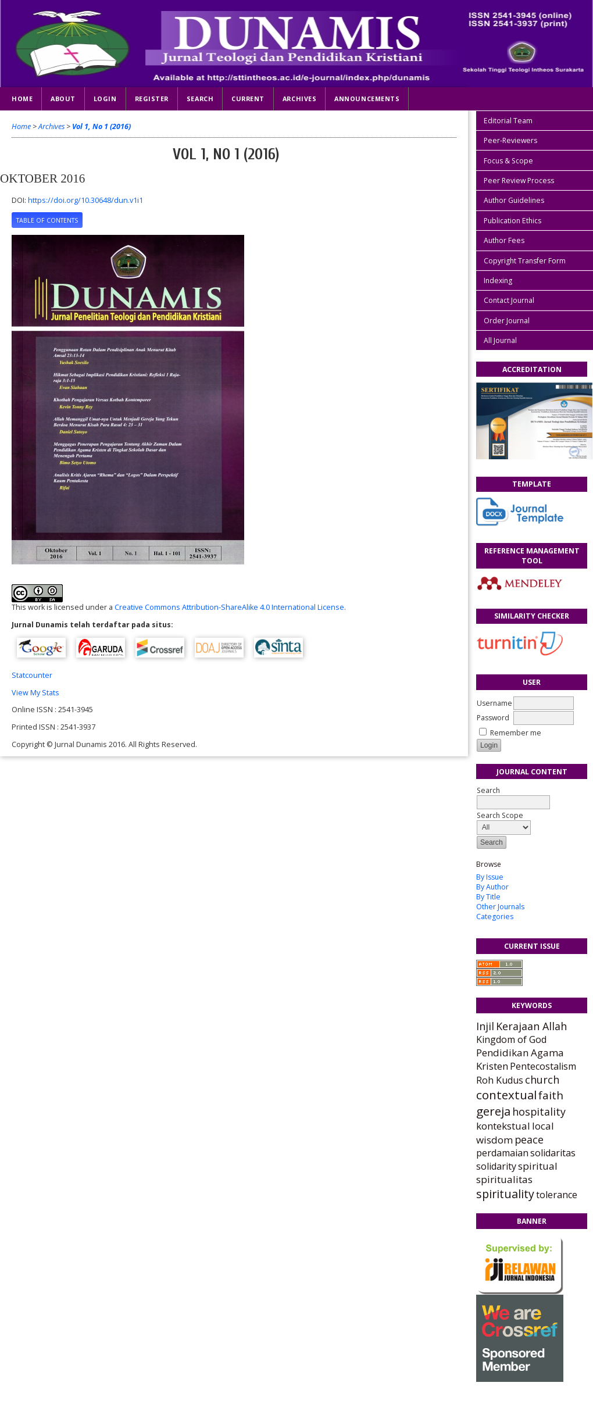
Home (22, 98)
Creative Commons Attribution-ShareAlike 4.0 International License (229, 607)
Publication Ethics (512, 221)
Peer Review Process (519, 180)
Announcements (366, 98)
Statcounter (32, 675)
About (63, 98)
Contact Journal (509, 300)
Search (200, 98)
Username (494, 703)
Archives (299, 98)
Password (493, 718)
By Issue (489, 877)
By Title (488, 897)
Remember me (515, 733)
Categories (494, 916)
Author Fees (504, 240)
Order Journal (507, 321)
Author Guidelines (514, 200)
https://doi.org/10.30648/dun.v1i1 (85, 200)
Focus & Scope (508, 161)
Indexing (498, 280)
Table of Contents (47, 220)
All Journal (500, 340)
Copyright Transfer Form (525, 261)
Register (152, 98)
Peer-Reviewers (510, 140)
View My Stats (35, 693)
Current (248, 98)
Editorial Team (508, 121)
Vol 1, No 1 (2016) (101, 126)
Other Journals (500, 907)
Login (105, 98)
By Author (492, 887)
